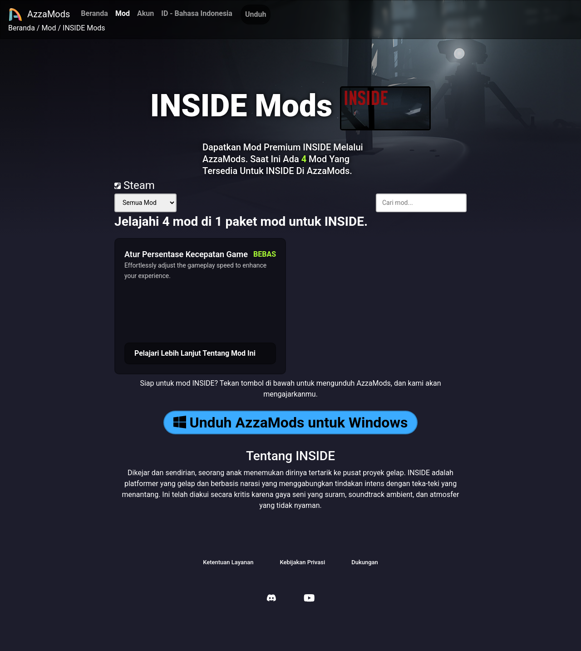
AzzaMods (39, 14)
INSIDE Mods (84, 28)
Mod (122, 13)
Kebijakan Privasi (302, 562)
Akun (145, 13)
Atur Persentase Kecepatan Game (186, 254)
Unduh (255, 14)
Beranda (94, 13)
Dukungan (364, 562)
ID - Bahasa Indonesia (196, 13)
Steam (134, 185)
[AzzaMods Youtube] (309, 599)
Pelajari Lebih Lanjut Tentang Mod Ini (195, 353)
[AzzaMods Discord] (271, 599)
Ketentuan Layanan (228, 562)
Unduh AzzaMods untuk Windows (290, 422)
